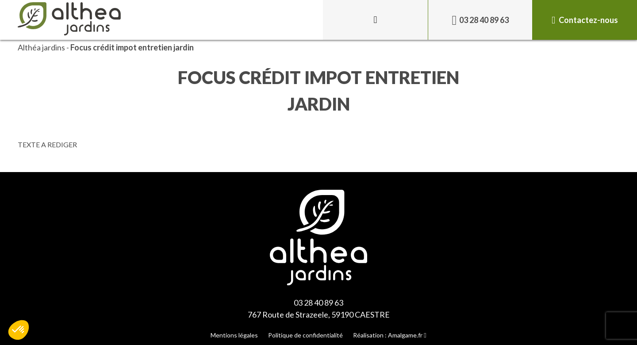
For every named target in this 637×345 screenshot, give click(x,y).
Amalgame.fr (405, 335)
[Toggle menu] (375, 20)
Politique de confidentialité (305, 335)
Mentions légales (234, 335)
